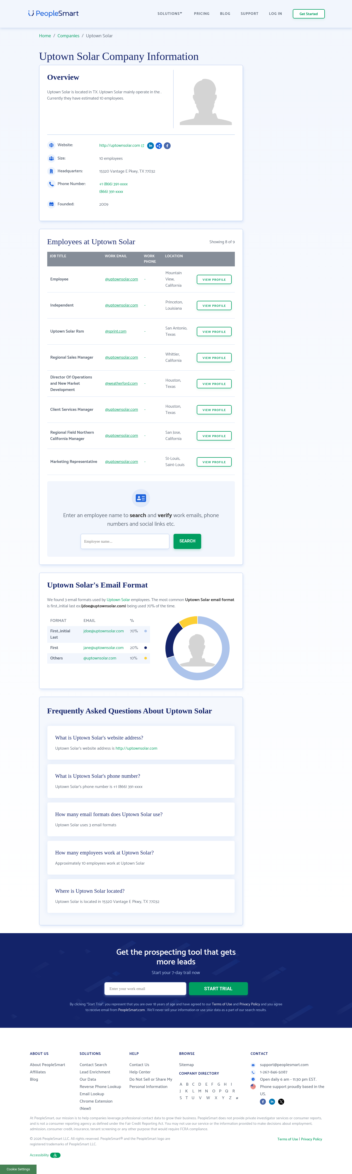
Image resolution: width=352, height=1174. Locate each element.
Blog (34, 1079)
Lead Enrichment (95, 1072)
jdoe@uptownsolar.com (103, 631)
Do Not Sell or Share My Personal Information (150, 1083)
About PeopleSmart (47, 1064)
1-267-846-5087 (268, 1072)
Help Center (140, 1072)
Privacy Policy (250, 1004)
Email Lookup (92, 1094)
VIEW (214, 279)
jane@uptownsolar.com (103, 647)
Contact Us (139, 1064)
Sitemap (186, 1064)
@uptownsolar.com (121, 279)
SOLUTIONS (170, 14)
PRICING (202, 14)
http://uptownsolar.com (119, 146)
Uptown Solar (118, 599)
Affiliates (38, 1072)
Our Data (88, 1079)
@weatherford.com (121, 383)
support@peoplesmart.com (279, 1064)
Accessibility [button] (45, 1155)
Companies (68, 36)
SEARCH (187, 541)
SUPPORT (250, 14)
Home (45, 36)
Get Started (309, 14)
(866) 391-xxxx (111, 192)
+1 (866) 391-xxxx (113, 184)
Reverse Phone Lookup (100, 1086)
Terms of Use (222, 1004)
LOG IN (275, 14)
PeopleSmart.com (131, 1010)
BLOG (225, 14)
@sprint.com (115, 331)
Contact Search (93, 1064)
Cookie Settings (18, 1169)
